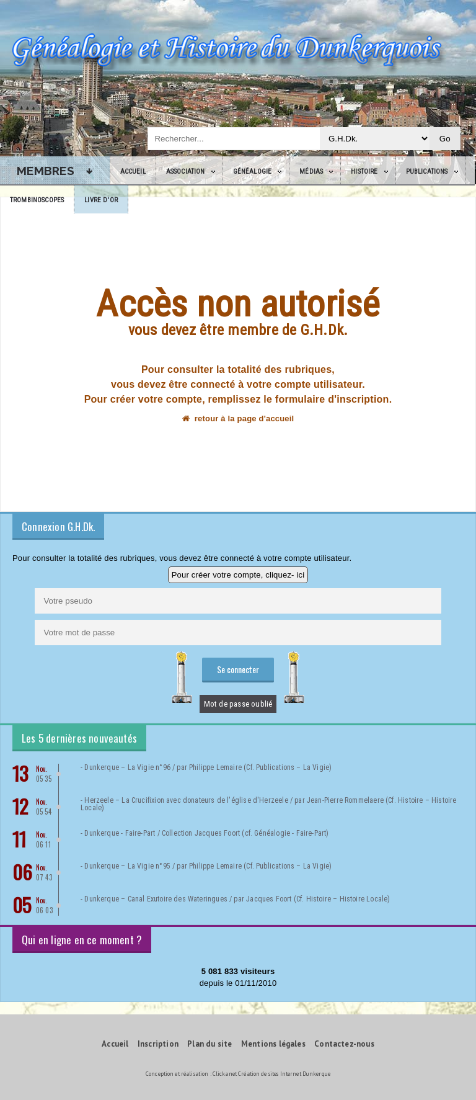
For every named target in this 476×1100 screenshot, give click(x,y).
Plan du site (209, 1044)
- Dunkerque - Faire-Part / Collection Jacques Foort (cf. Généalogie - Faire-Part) (205, 833)
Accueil (133, 172)
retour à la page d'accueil (238, 418)
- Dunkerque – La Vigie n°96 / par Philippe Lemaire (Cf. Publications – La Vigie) (206, 767)
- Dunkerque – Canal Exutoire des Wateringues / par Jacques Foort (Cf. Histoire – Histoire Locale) (235, 899)
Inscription (158, 1044)
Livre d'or (101, 200)
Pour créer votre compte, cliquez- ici (238, 574)
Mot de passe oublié (238, 704)
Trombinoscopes (37, 200)
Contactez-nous (344, 1044)
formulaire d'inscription (332, 399)
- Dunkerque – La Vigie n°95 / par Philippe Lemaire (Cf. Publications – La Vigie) (206, 866)
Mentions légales (273, 1044)
